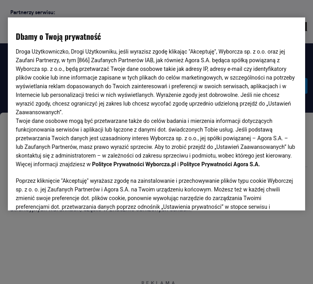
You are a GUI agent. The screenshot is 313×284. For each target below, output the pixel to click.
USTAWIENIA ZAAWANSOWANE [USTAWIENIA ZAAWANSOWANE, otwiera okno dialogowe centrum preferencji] (67, 195)
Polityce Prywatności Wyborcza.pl (134, 164)
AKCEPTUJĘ (270, 195)
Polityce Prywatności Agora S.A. (220, 164)
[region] (156, 113)
